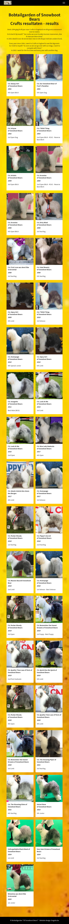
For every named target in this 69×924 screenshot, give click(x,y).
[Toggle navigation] (64, 3)
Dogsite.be (55, 920)
